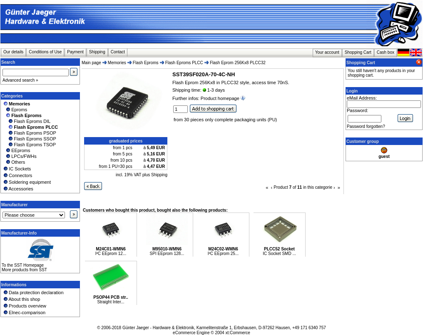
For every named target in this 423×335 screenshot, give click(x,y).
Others (13, 162)
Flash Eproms (146, 62)
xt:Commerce (237, 332)
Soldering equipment (26, 182)
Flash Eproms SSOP (29, 138)
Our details (13, 52)
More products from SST (24, 270)
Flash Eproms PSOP (29, 132)
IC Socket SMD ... (279, 253)
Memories (117, 62)
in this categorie (317, 187)
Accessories (17, 188)
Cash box (385, 52)
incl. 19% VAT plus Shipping (141, 174)
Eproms (14, 109)
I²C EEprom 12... (110, 253)
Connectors (17, 175)
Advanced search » (20, 80)
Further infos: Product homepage (209, 98)
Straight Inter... (110, 302)
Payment (75, 52)
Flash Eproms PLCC (184, 62)
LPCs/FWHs (19, 156)
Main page (91, 62)
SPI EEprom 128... (167, 253)
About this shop (21, 299)
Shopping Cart (358, 52)
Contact (118, 52)
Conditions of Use (45, 52)
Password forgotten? (366, 126)
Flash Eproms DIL (26, 121)
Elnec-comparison (23, 312)
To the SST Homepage (23, 265)
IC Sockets (16, 168)
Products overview (24, 305)
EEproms (16, 150)
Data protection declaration (33, 292)
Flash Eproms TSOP (29, 144)
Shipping (97, 52)
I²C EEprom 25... (223, 253)
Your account (327, 52)
